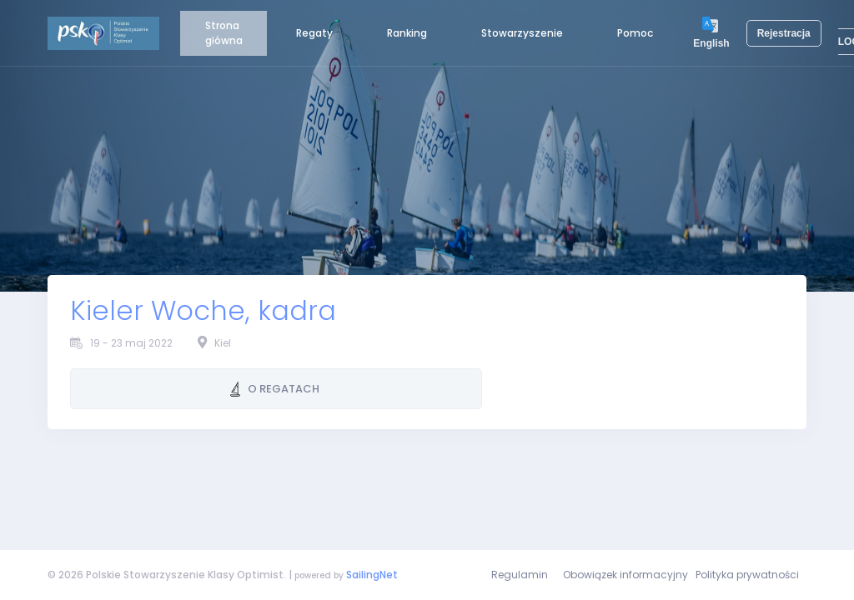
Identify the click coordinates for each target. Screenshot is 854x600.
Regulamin (519, 575)
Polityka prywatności (747, 575)
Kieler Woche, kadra (203, 310)
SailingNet (372, 575)
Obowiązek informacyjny (625, 575)
